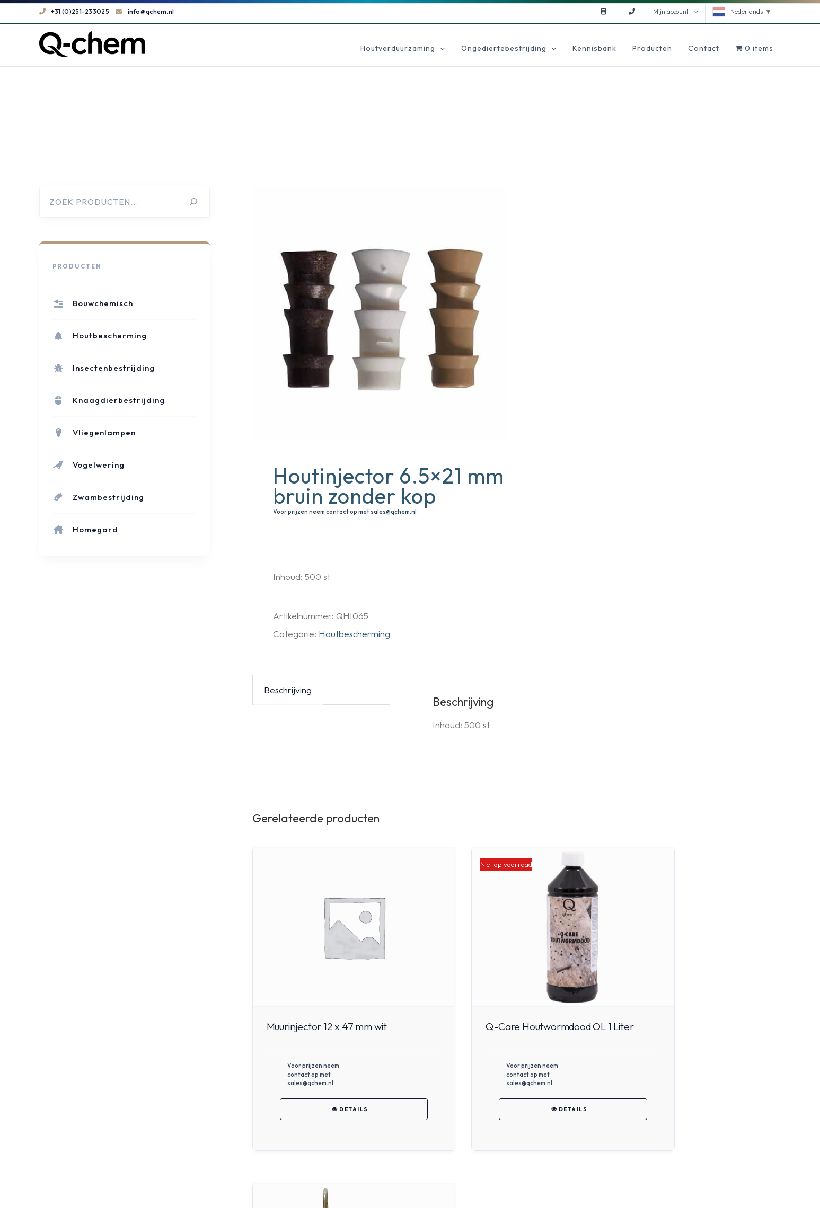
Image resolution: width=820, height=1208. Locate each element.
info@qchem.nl (145, 11)
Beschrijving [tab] (288, 689)
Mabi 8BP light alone (674, 1026)
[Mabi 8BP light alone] (698, 927)
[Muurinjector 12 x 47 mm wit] (335, 927)
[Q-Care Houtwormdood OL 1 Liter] (516, 927)
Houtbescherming (354, 633)
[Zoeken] (193, 201)
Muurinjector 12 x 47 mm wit (327, 1026)
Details (335, 1117)
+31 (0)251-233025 (74, 11)
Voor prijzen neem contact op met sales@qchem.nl (345, 511)
